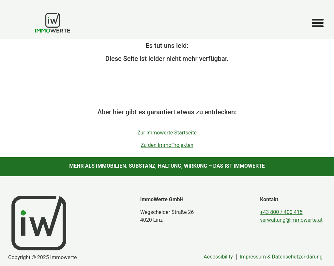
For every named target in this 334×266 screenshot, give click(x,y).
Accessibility (218, 257)
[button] (317, 23)
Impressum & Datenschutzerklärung (281, 257)
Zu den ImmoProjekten (167, 145)
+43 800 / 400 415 (281, 212)
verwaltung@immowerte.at (291, 220)
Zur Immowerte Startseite (167, 133)
